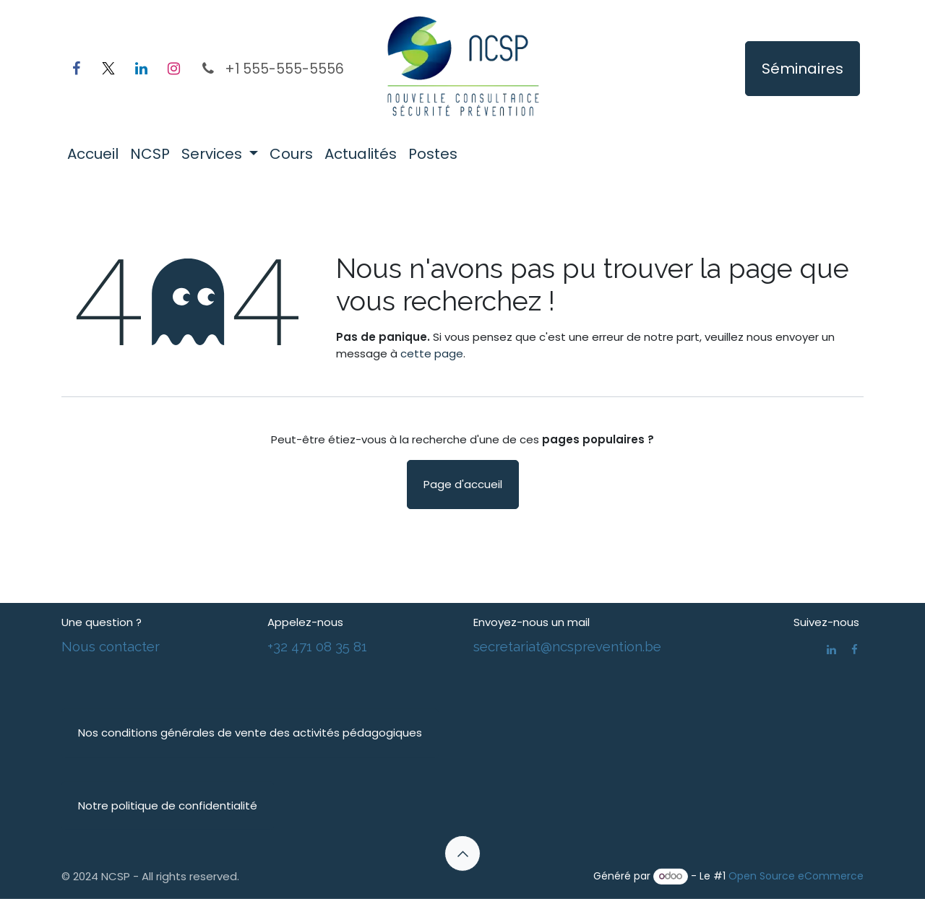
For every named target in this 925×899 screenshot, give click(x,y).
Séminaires (802, 68)
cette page (431, 353)
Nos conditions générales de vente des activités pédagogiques (250, 732)
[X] (108, 68)
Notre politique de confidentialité (167, 804)
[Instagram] (173, 68)
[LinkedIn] (140, 68)
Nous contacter (110, 645)
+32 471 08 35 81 (317, 645)
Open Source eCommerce (796, 876)
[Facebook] (75, 68)
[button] (462, 853)
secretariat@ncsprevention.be (567, 645)
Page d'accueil (462, 484)
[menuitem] (92, 153)
